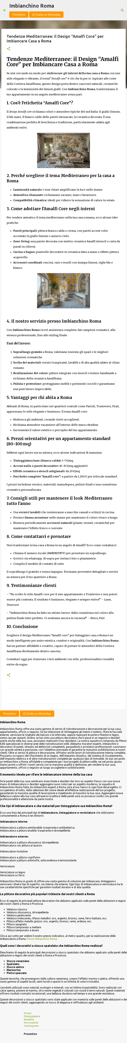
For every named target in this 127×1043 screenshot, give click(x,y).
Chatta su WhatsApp (46, 14)
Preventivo (19, 14)
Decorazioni (31, 1022)
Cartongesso (31, 1025)
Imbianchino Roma (31, 6)
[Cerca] (122, 10)
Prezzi (27, 1013)
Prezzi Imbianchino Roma (42, 938)
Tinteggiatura (32, 1016)
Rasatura (29, 1019)
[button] (9, 49)
